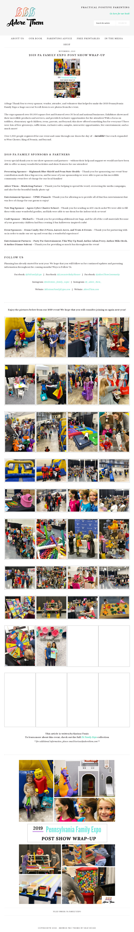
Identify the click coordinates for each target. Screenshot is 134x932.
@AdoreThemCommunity (108, 274)
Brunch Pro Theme (69, 928)
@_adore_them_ (93, 282)
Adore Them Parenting (25, 17)
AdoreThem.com (91, 289)
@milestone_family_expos (56, 282)
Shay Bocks (90, 928)
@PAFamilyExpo (34, 274)
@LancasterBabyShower (69, 274)
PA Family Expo (89, 737)
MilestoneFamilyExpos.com (57, 289)
